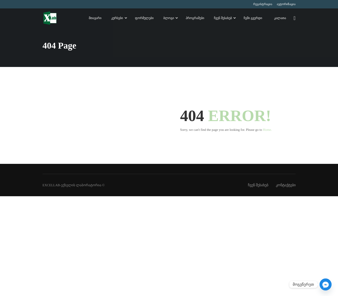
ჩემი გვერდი (253, 18)
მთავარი (95, 18)
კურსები (117, 18)
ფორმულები (144, 18)
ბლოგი (168, 18)
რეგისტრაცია (262, 4)
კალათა (279, 18)
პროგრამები (195, 18)
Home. (267, 129)
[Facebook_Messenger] (326, 284)
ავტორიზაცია (286, 4)
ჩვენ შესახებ (223, 18)
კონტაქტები (286, 185)
